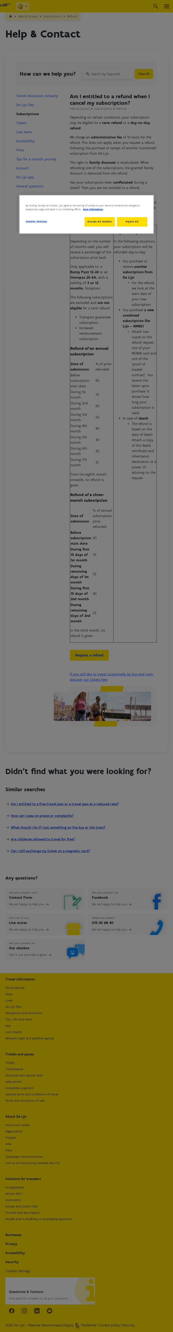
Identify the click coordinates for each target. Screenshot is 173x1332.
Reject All (132, 221)
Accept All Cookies (98, 221)
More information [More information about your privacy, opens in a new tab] (93, 209)
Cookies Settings (36, 221)
